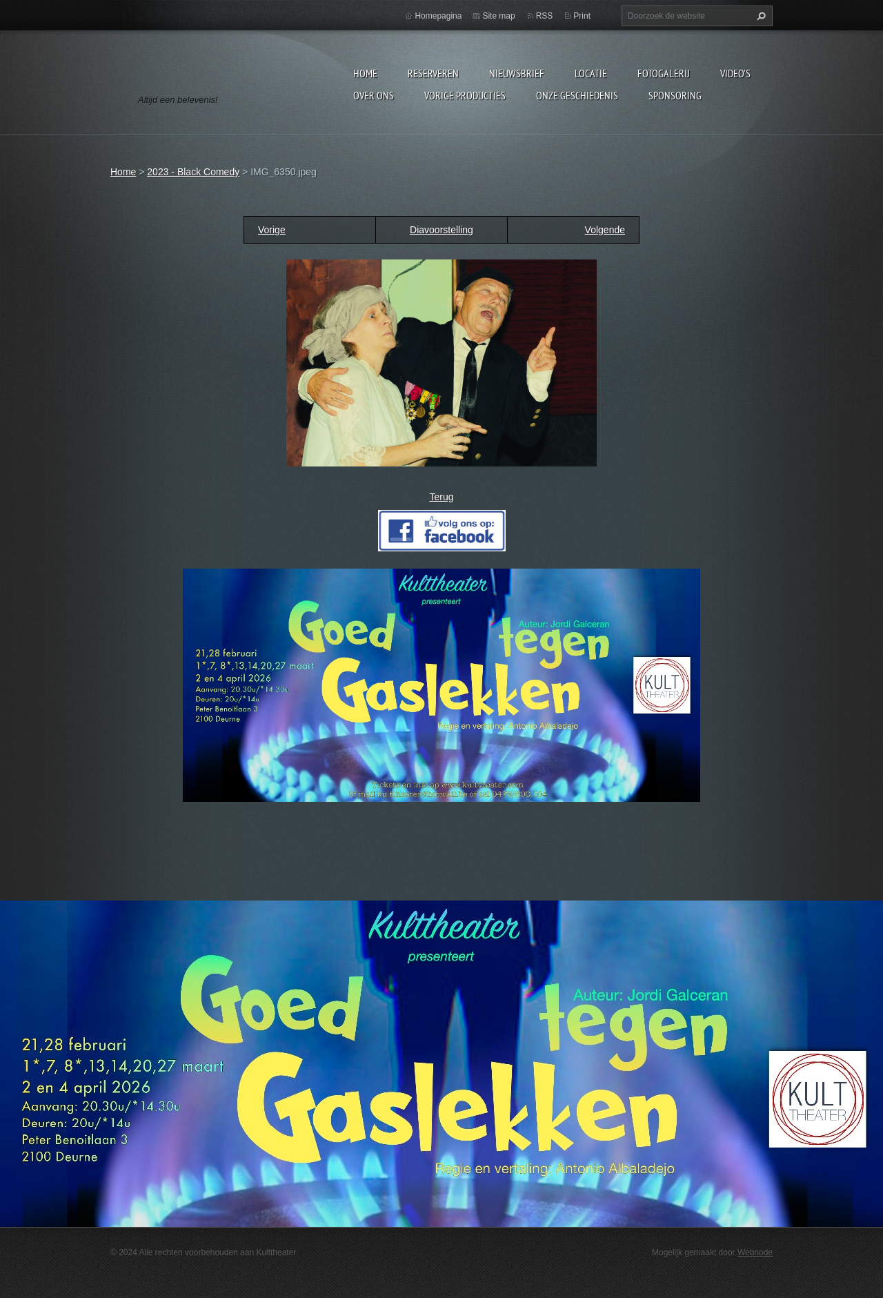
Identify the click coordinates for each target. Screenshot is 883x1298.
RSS (544, 16)
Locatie (591, 73)
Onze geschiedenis (577, 95)
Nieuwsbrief (516, 73)
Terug (441, 496)
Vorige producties (465, 95)
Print (582, 16)
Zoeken (759, 16)
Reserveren (433, 73)
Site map (498, 16)
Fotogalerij (663, 73)
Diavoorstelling (441, 229)
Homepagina (438, 16)
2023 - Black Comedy (193, 171)
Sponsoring (675, 95)
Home (365, 73)
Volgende (605, 229)
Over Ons (373, 95)
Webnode (755, 1252)
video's (735, 73)
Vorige (272, 229)
